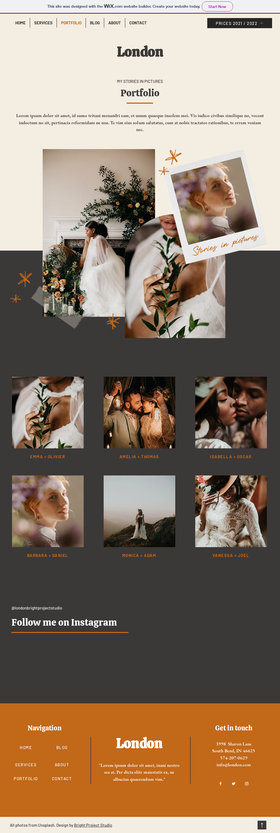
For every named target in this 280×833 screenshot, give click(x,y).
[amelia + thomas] (140, 457)
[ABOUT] (62, 765)
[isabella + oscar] (231, 457)
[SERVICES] (26, 765)
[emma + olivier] (48, 457)
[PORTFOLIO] (26, 779)
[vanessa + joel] (231, 555)
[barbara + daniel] (48, 555)
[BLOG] (62, 747)
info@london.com (234, 765)
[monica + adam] (140, 555)
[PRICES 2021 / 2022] (239, 23)
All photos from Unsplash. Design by (42, 825)
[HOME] (26, 747)
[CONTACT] (62, 779)
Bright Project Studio (93, 825)
